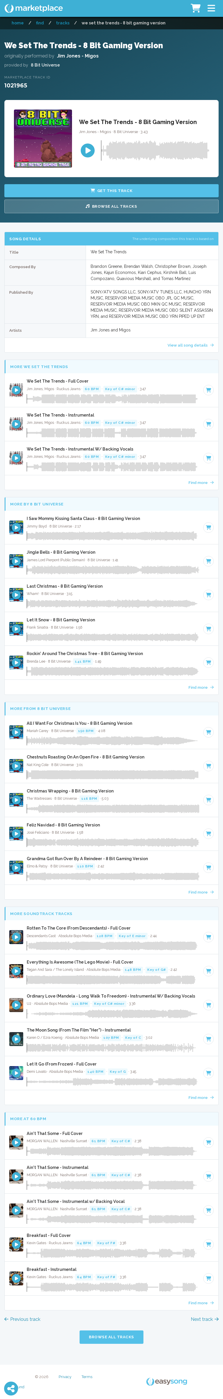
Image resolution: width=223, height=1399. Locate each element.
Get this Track (111, 191)
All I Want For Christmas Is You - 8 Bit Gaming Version (79, 723)
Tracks (62, 22)
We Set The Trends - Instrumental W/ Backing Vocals (80, 449)
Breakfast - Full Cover (49, 1235)
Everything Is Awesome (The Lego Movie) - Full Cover (80, 962)
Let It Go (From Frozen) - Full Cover (62, 1064)
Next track (205, 1319)
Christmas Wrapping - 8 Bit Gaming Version (70, 791)
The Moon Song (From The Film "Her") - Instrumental (79, 1030)
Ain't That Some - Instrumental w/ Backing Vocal (76, 1201)
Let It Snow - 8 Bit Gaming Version (61, 620)
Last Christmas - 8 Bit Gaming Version (64, 586)
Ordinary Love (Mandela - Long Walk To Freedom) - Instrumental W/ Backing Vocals (111, 996)
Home (18, 22)
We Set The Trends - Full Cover (58, 381)
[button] (211, 8)
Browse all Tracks (111, 206)
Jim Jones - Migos (78, 56)
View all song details (191, 345)
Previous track (22, 1319)
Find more (201, 482)
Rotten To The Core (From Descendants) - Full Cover (79, 928)
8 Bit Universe (45, 64)
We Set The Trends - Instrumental (60, 415)
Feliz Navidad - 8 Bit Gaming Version (63, 825)
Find (40, 22)
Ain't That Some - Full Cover (55, 1133)
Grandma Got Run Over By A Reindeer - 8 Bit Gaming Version (87, 858)
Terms (87, 1377)
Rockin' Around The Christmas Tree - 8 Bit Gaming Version (85, 653)
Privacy (65, 1377)
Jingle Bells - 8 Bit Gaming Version (61, 552)
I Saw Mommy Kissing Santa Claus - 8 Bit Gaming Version (83, 518)
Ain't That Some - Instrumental (57, 1167)
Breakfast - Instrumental (51, 1269)
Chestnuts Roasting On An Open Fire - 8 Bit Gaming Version (85, 757)
